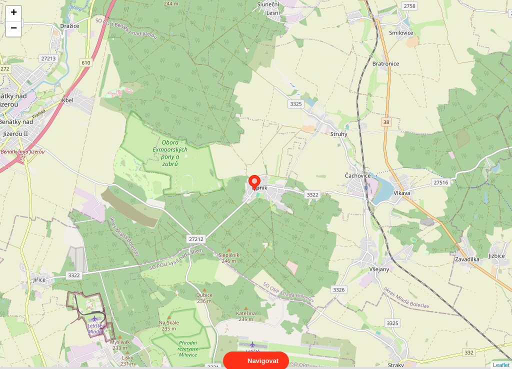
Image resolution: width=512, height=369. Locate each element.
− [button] (13, 29)
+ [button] (13, 13)
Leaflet (501, 356)
